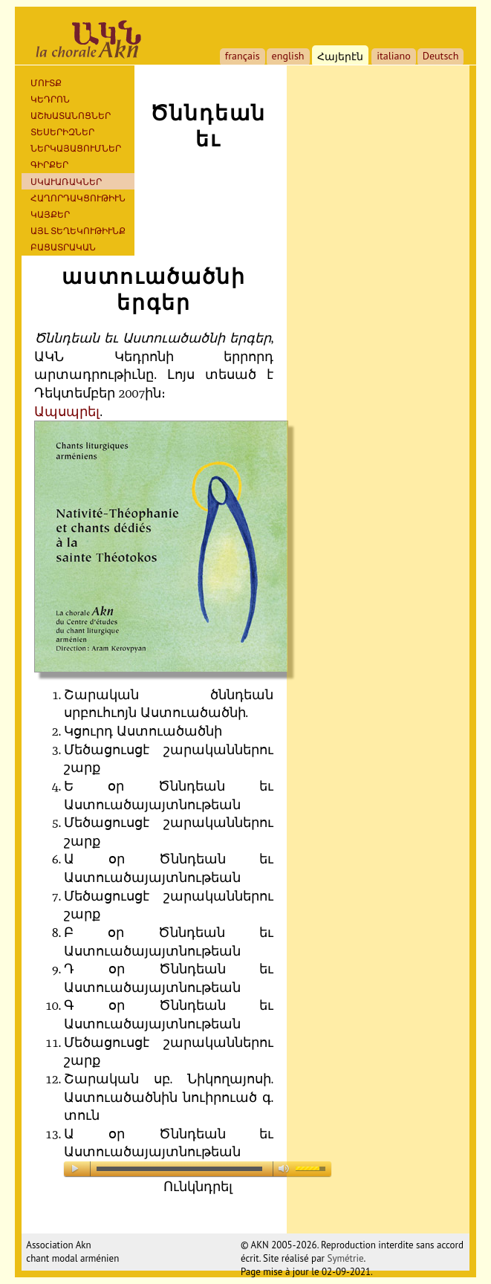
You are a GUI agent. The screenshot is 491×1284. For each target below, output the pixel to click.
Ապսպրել (67, 411)
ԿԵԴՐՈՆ (50, 99)
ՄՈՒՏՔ (46, 82)
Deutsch (441, 55)
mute (285, 1168)
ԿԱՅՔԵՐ (50, 214)
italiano (394, 55)
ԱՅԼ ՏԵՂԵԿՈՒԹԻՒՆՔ (78, 230)
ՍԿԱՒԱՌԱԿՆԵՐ (66, 181)
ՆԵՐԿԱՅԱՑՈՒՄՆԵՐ (75, 148)
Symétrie (345, 1258)
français (242, 55)
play (76, 1168)
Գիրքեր (49, 164)
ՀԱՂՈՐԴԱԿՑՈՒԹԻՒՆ (78, 198)
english (288, 55)
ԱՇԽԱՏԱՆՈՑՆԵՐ (70, 115)
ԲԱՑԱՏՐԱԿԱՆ (63, 247)
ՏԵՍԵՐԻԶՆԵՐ (62, 131)
